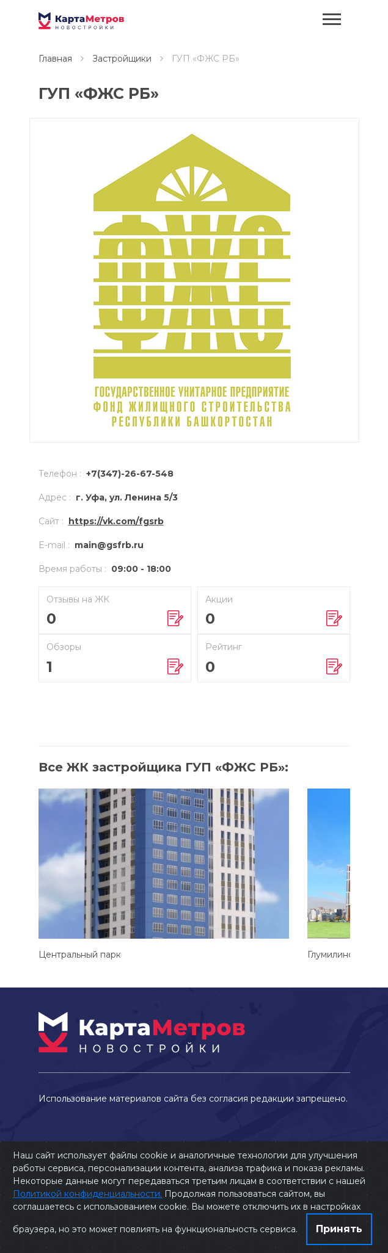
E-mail (54, 545)
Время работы (72, 568)
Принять (339, 1229)
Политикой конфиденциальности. (87, 1193)
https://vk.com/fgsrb (116, 521)
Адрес (54, 497)
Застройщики (122, 58)
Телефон (59, 473)
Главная (55, 58)
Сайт (51, 521)
